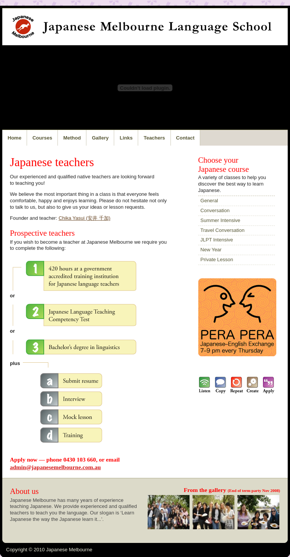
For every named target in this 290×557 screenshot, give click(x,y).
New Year (211, 249)
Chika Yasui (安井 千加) (84, 218)
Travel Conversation (223, 230)
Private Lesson (217, 259)
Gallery (100, 138)
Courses (42, 138)
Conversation (215, 210)
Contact (185, 138)
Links (126, 138)
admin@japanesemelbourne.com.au (55, 467)
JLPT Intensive (217, 240)
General (209, 200)
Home (14, 138)
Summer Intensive (221, 220)
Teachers (154, 138)
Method (72, 138)
